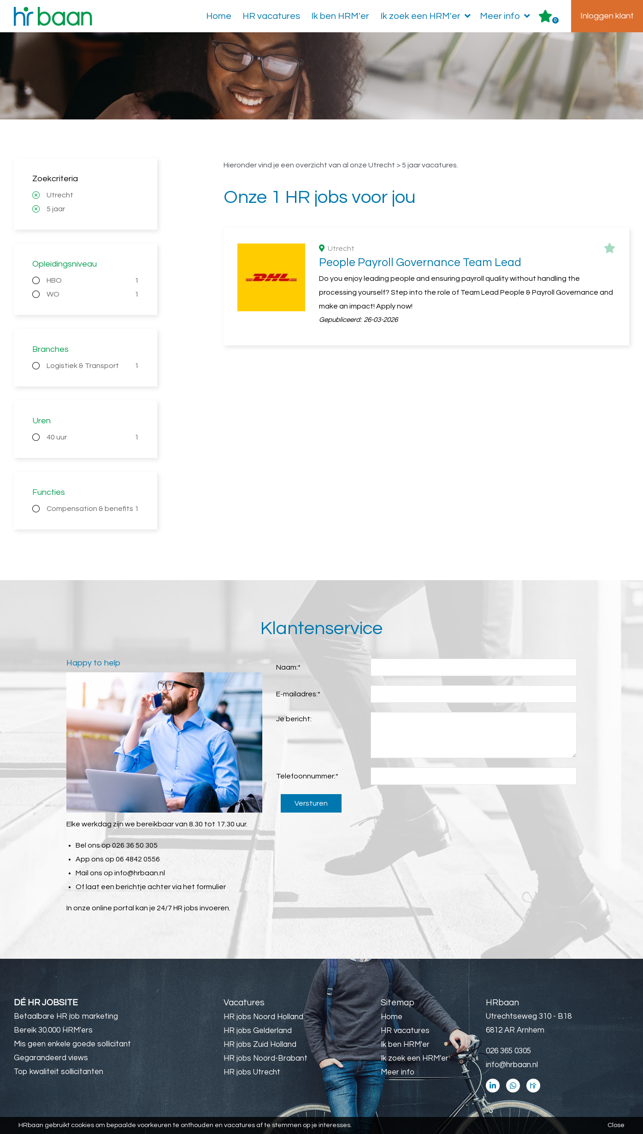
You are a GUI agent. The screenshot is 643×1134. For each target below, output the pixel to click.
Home (218, 16)
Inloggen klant (607, 16)
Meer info (507, 16)
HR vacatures (271, 16)
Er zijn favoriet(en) (555, 20)
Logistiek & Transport (93, 366)
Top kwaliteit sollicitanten (58, 1072)
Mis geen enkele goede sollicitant (72, 1044)
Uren (41, 420)
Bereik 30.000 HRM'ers (53, 1030)
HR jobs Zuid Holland (260, 1044)
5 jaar (56, 209)
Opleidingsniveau (64, 264)
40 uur (93, 437)
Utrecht (60, 195)
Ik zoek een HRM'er (427, 16)
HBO (93, 280)
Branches (50, 349)
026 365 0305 (508, 1051)
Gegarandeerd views (51, 1058)
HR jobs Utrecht (252, 1072)
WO (93, 294)
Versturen (311, 803)
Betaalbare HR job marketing (66, 1016)
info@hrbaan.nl (139, 873)
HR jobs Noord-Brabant (265, 1058)
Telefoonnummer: (307, 776)
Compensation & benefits (93, 509)
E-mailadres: (298, 694)
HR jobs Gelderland (258, 1031)
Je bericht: (294, 719)
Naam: (288, 667)
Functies (48, 492)
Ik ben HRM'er (340, 16)
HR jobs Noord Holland (263, 1017)
